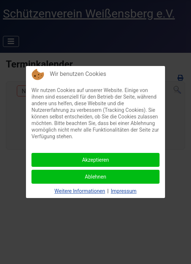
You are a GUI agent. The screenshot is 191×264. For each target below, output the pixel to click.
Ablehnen (95, 177)
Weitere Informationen (80, 191)
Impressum (123, 191)
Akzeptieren (95, 160)
